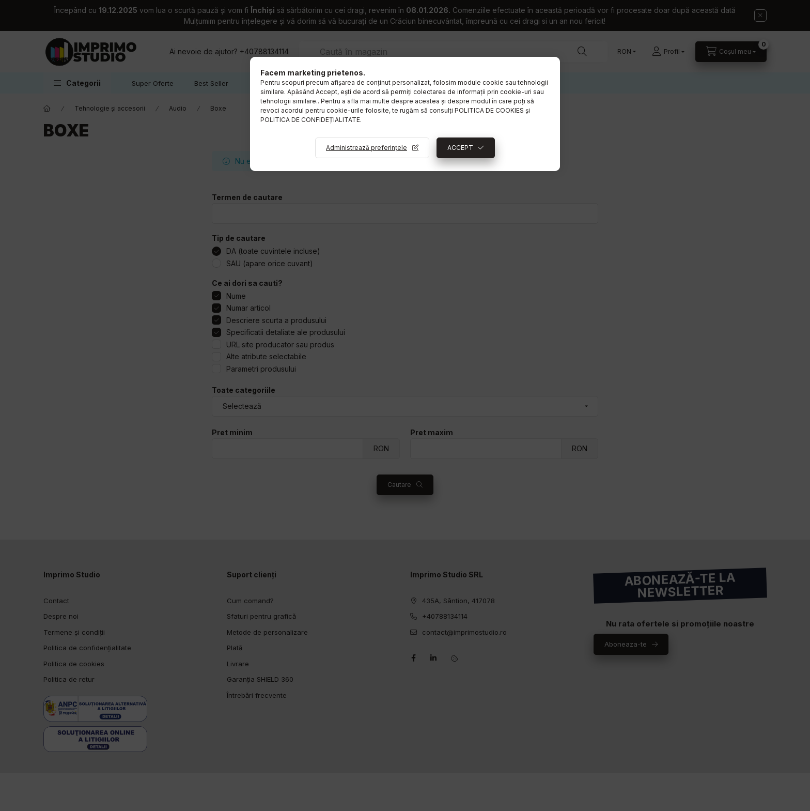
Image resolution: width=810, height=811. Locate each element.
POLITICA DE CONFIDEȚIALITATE (310, 120)
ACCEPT (460, 147)
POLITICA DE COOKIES (489, 110)
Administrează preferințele (366, 147)
